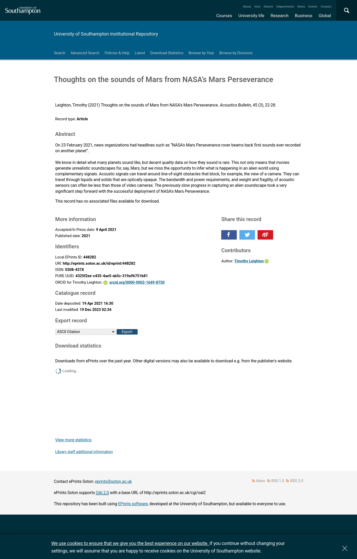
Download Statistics (167, 53)
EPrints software (133, 503)
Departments (285, 6)
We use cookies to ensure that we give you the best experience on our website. (130, 543)
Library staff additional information (84, 452)
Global (325, 15)
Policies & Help (117, 53)
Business (304, 15)
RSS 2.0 (296, 481)
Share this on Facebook (229, 234)
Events (313, 6)
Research (279, 15)
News (301, 6)
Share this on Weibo (265, 234)
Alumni (268, 6)
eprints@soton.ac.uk (113, 481)
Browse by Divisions (236, 53)
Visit (257, 6)
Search (59, 53)
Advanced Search (85, 53)
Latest (140, 53)
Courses (224, 15)
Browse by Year (201, 53)
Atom (260, 481)
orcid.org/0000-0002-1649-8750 (137, 282)
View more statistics (73, 439)
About (247, 6)
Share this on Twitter (247, 234)
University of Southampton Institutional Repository (106, 34)
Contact (326, 6)
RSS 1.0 (277, 481)
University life (251, 15)
